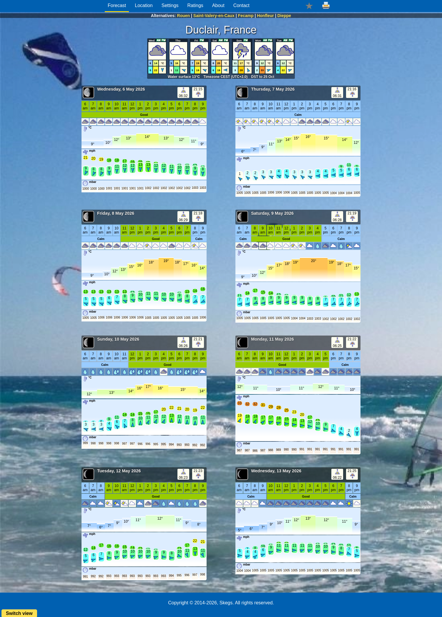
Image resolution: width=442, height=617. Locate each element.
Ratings (195, 5)
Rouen (183, 15)
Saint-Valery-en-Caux (214, 15)
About (218, 5)
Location (144, 5)
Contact (241, 5)
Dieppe (284, 15)
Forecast (117, 5)
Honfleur (265, 15)
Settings (170, 5)
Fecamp (246, 15)
